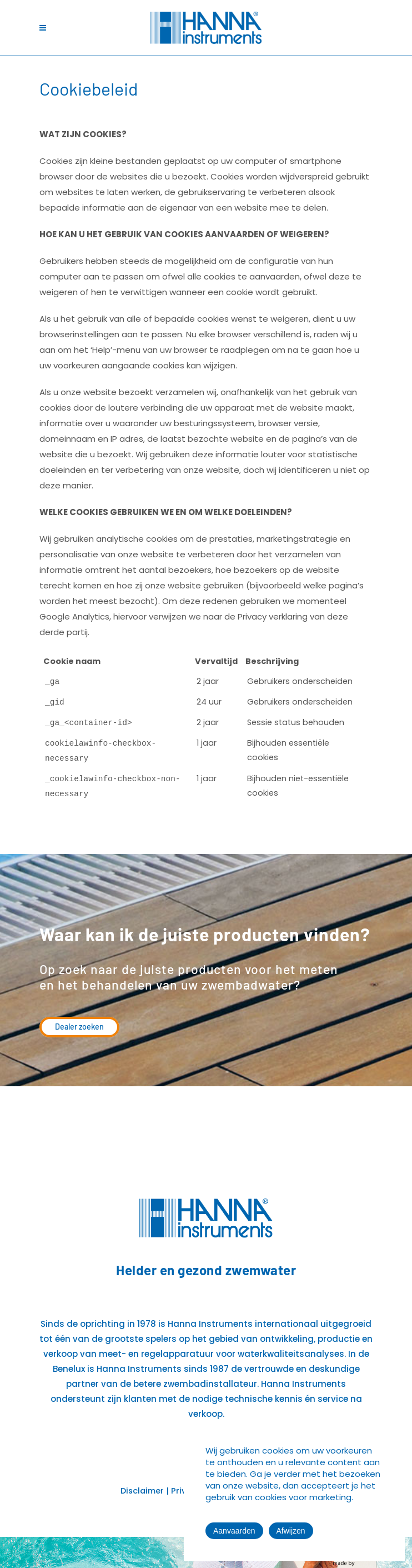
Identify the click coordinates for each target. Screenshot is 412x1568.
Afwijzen (291, 1530)
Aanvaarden (234, 1530)
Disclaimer (142, 1490)
